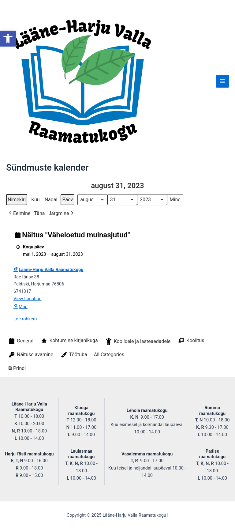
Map (20, 306)
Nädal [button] (51, 199)
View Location (27, 298)
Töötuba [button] (73, 355)
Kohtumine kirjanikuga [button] (69, 340)
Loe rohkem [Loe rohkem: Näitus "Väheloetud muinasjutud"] (25, 319)
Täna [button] (39, 213)
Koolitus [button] (190, 340)
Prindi (16, 369)
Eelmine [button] (19, 213)
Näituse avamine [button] (30, 355)
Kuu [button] (35, 199)
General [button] (20, 341)
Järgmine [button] (61, 213)
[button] (8, 39)
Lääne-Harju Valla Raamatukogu (48, 269)
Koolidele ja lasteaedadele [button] (138, 341)
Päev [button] (67, 199)
